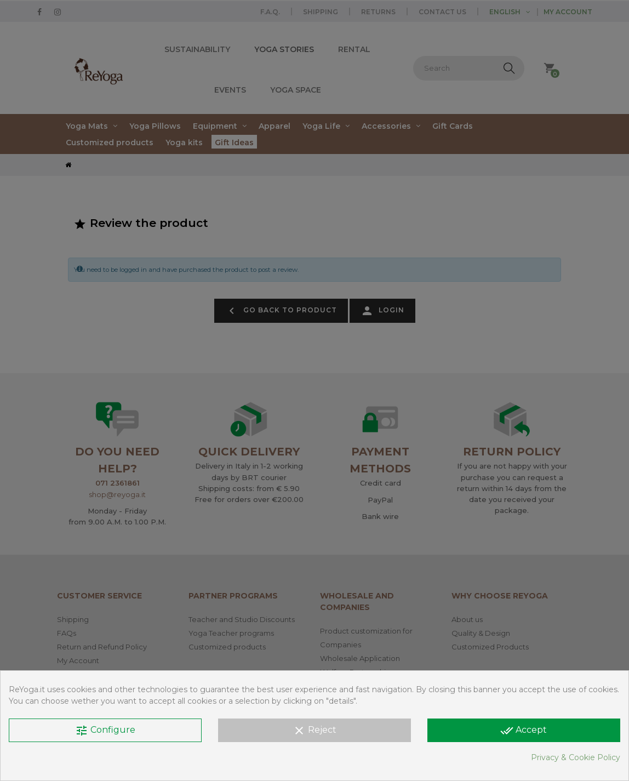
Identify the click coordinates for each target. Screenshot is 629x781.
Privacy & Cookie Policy (575, 757)
